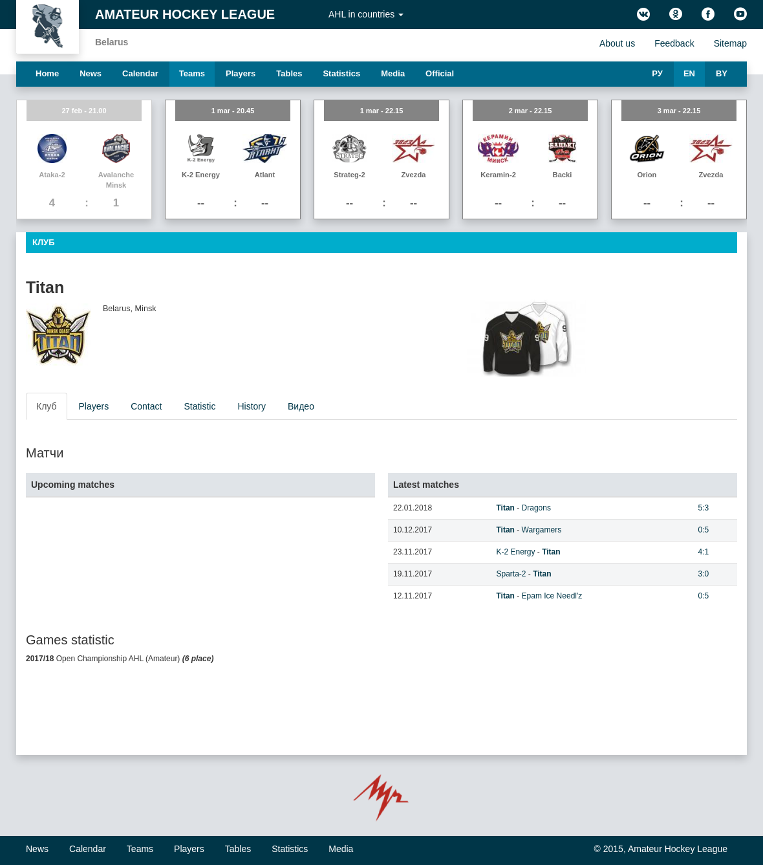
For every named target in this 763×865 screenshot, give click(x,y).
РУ (657, 73)
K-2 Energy (515, 551)
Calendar (140, 73)
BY (721, 73)
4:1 (703, 551)
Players (240, 73)
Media (393, 73)
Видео (301, 406)
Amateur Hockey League (185, 14)
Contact (146, 406)
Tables (289, 73)
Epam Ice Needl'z (552, 595)
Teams (192, 73)
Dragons (536, 507)
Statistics (341, 73)
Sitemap (730, 43)
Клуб (46, 406)
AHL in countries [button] (365, 14)
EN (689, 73)
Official (439, 73)
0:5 (703, 529)
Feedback (674, 43)
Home (47, 73)
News (91, 73)
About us (617, 43)
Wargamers (542, 529)
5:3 (703, 507)
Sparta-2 (511, 573)
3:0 (703, 573)
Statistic (199, 406)
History (251, 406)
